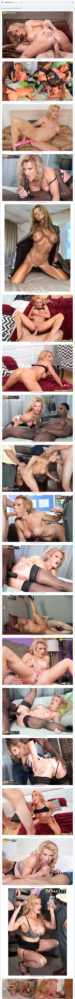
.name (11, 2)
